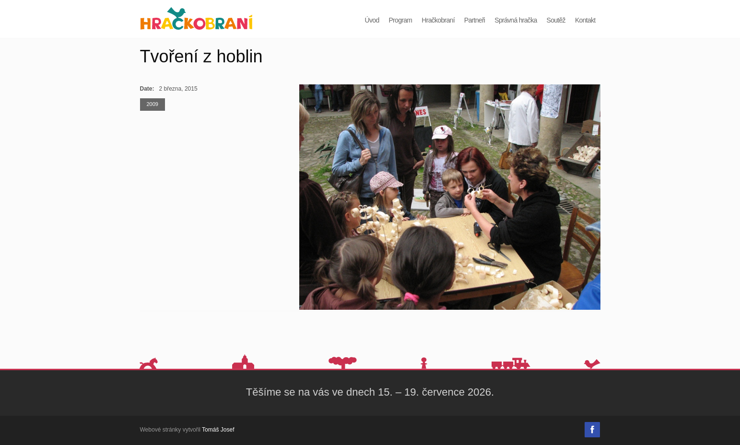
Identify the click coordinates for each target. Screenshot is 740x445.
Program (400, 20)
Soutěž (556, 20)
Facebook (592, 429)
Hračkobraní (438, 20)
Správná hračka (515, 20)
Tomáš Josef (218, 429)
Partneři (474, 20)
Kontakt (585, 20)
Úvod (372, 20)
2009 (152, 104)
